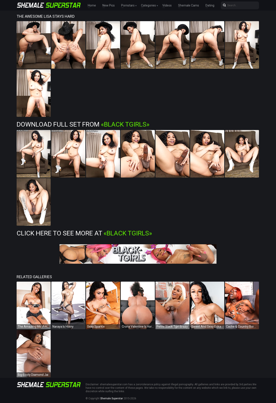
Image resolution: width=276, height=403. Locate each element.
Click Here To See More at (84, 233)
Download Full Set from (83, 124)
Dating (209, 5)
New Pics (108, 5)
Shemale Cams (188, 5)
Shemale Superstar (111, 398)
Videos (167, 5)
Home (92, 5)
